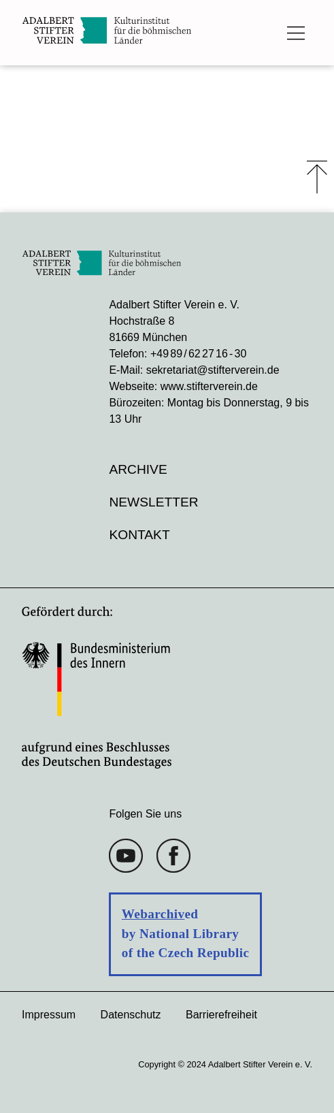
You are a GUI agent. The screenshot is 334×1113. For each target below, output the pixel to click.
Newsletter (153, 502)
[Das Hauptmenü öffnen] (296, 32)
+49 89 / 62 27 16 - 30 (198, 353)
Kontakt (139, 535)
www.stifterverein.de (209, 386)
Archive (138, 469)
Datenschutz (131, 1014)
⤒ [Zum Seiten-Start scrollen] (317, 177)
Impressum (49, 1014)
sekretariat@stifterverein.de (213, 370)
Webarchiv (153, 914)
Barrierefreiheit (221, 1014)
